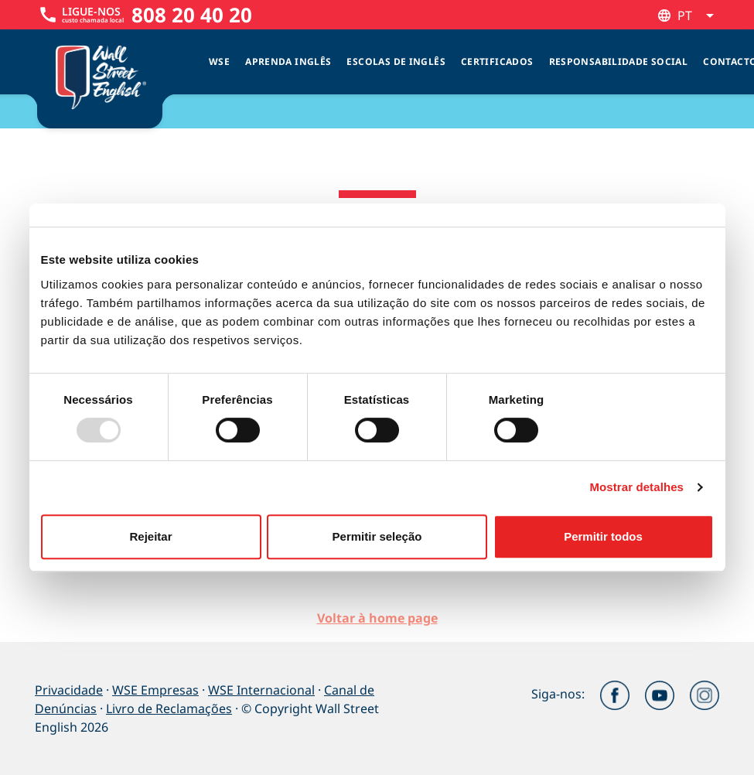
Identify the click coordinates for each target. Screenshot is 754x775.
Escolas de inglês (395, 61)
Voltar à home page (377, 617)
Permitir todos (603, 536)
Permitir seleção (377, 536)
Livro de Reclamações (169, 708)
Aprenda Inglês (288, 61)
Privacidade (69, 689)
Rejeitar (150, 536)
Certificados (497, 61)
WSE (219, 61)
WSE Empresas (155, 689)
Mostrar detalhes (636, 486)
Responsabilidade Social (618, 61)
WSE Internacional (261, 689)
